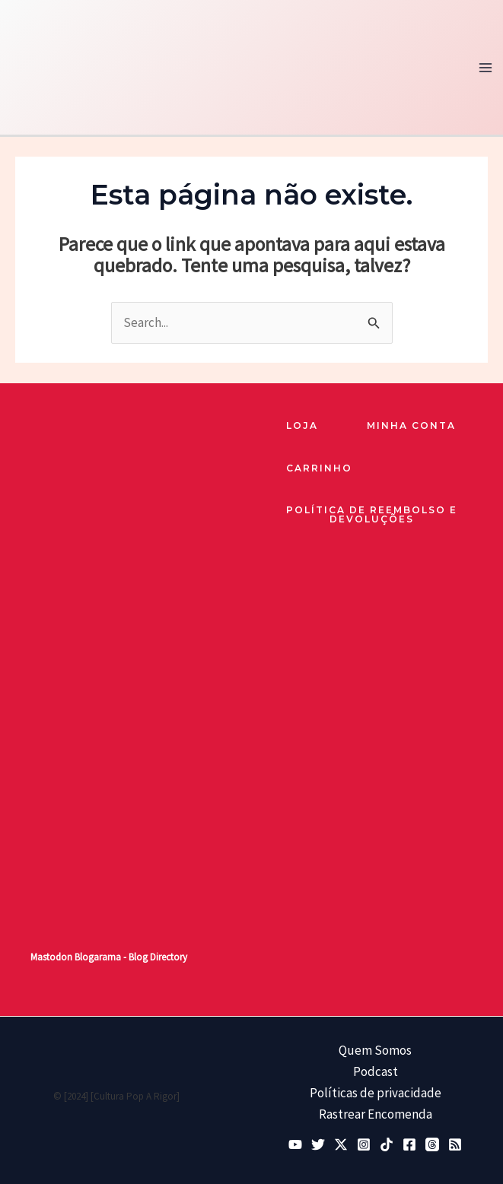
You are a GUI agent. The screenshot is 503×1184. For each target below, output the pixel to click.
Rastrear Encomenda (375, 1114)
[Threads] (432, 1144)
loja (302, 425)
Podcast (375, 1071)
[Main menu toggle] (486, 67)
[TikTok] (386, 1144)
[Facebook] (409, 1144)
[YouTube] (295, 1144)
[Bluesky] (318, 1144)
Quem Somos (375, 1050)
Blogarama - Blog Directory (131, 957)
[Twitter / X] (341, 1144)
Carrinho (319, 468)
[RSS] (455, 1144)
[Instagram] (364, 1144)
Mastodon (51, 957)
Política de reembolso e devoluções (371, 515)
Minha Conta (411, 425)
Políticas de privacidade (375, 1092)
